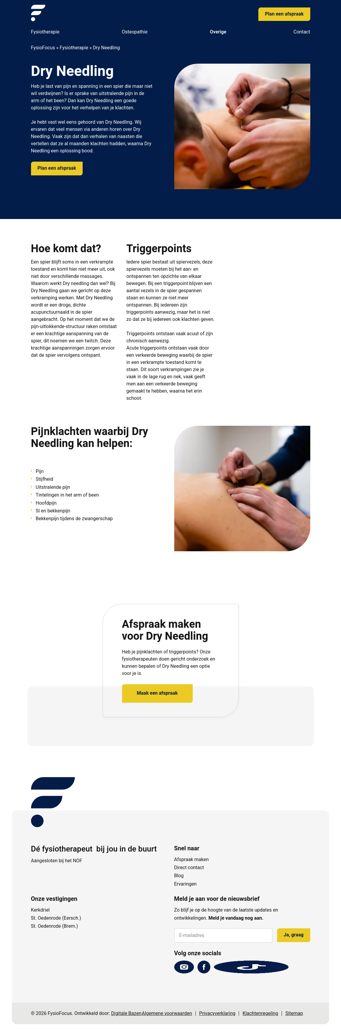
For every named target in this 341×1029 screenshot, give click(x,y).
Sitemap (294, 1013)
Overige (218, 32)
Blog (179, 875)
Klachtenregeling (260, 1013)
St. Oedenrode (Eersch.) (56, 918)
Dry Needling (99, 100)
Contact (302, 32)
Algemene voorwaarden (167, 1013)
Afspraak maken (191, 859)
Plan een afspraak (284, 14)
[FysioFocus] (38, 13)
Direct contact (189, 867)
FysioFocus (43, 47)
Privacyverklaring (217, 1013)
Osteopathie (134, 32)
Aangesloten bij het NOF (56, 860)
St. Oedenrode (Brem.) (54, 926)
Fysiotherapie (45, 32)
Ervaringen (185, 884)
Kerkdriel (40, 910)
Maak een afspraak (157, 693)
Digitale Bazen (126, 1013)
